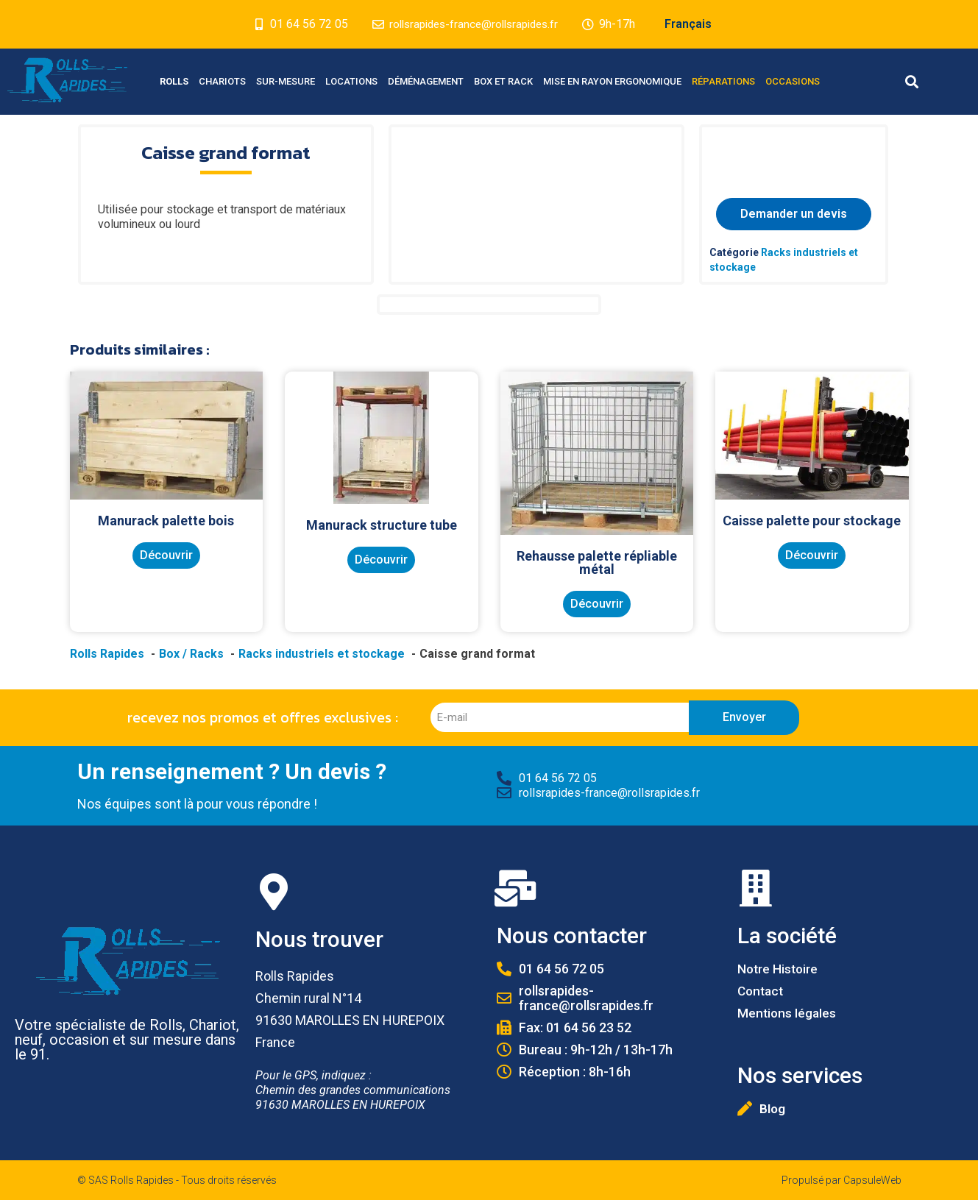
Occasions (792, 81)
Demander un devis (793, 214)
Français (694, 24)
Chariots (222, 81)
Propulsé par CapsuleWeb (841, 1180)
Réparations (723, 81)
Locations (351, 81)
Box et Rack (503, 81)
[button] (911, 81)
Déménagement (426, 81)
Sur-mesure (285, 81)
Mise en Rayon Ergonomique (612, 81)
